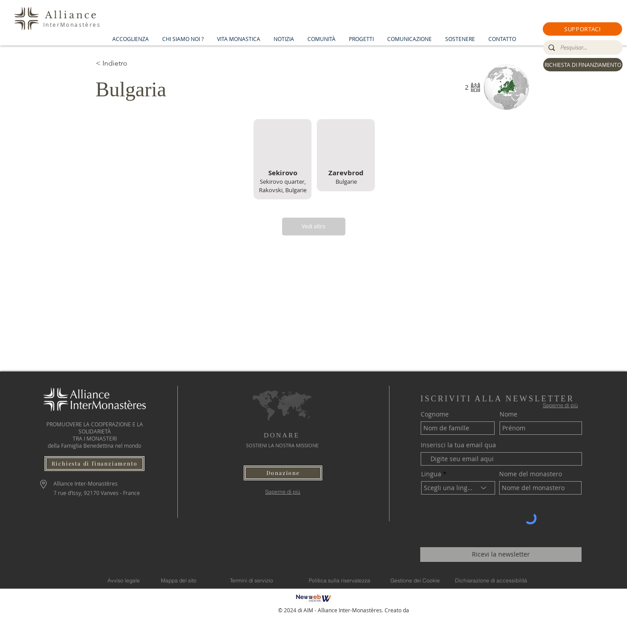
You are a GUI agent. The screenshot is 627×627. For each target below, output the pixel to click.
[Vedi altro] (313, 226)
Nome (508, 414)
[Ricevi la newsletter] (501, 554)
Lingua (431, 474)
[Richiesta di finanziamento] (94, 463)
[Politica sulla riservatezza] (339, 580)
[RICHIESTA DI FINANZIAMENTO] (583, 64)
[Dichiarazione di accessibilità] (491, 580)
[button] (582, 29)
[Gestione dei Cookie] (415, 580)
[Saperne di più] (283, 491)
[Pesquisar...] (582, 47)
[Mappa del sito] (179, 580)
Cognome (435, 414)
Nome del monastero (530, 474)
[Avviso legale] (123, 580)
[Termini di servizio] (252, 580)
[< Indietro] (127, 63)
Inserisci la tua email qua (458, 445)
